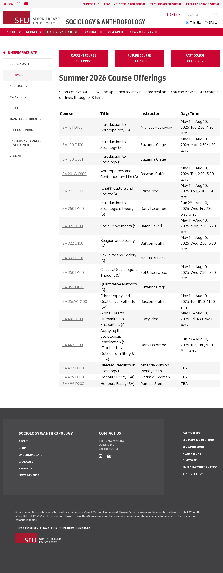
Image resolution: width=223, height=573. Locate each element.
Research (115, 32)
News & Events (141, 32)
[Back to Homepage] (32, 18)
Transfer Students (25, 119)
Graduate (90, 32)
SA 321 (72, 226)
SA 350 (73, 272)
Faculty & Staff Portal (203, 4)
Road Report (192, 453)
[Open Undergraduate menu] (76, 32)
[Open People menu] (41, 32)
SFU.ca (213, 22)
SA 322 (72, 243)
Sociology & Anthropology (105, 22)
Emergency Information (200, 467)
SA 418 (72, 318)
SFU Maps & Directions (198, 440)
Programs (17, 64)
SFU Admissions (193, 447)
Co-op (14, 108)
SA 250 (73, 208)
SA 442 (72, 344)
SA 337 (72, 257)
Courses (16, 75)
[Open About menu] (20, 32)
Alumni (15, 156)
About (12, 32)
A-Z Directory (193, 474)
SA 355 (73, 287)
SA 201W (74, 173)
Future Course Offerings (139, 58)
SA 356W (74, 301)
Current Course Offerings (83, 58)
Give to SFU (191, 460)
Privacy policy (48, 527)
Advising (16, 86)
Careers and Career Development (25, 143)
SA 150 (72, 144)
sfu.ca (8, 4)
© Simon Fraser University (74, 527)
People (32, 32)
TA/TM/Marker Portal (166, 4)
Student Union (21, 130)
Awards (15, 97)
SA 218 (72, 191)
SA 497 (73, 368)
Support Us (91, 4)
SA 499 (73, 377)
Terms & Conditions (26, 527)
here (98, 97)
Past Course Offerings (195, 58)
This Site (196, 22)
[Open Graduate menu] (101, 32)
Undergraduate (60, 32)
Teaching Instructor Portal (125, 4)
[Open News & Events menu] (156, 32)
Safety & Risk (192, 433)
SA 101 (72, 127)
